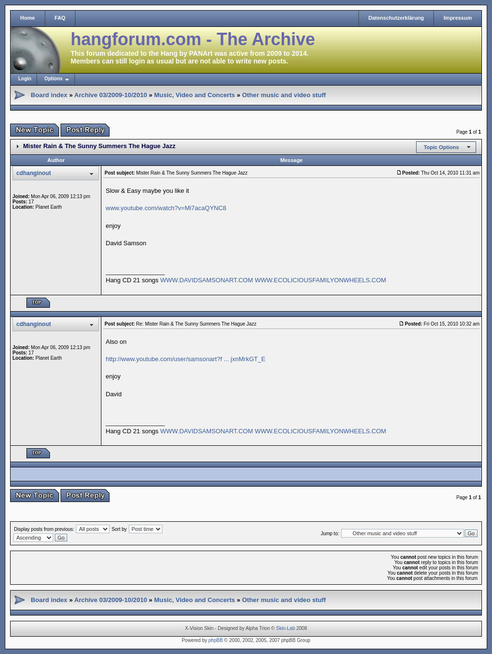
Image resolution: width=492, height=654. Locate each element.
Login (24, 78)
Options (53, 78)
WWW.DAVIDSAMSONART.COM (206, 280)
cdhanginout (33, 173)
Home (27, 18)
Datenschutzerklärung (396, 18)
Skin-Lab (285, 628)
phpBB (216, 640)
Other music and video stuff (284, 95)
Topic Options (441, 147)
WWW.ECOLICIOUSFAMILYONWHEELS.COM (320, 280)
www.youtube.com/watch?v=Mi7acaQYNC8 (166, 208)
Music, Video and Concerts (194, 95)
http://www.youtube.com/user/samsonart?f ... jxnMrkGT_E (185, 359)
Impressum (457, 18)
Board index (49, 95)
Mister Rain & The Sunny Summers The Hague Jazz (99, 146)
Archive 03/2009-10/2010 (110, 95)
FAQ (60, 18)
